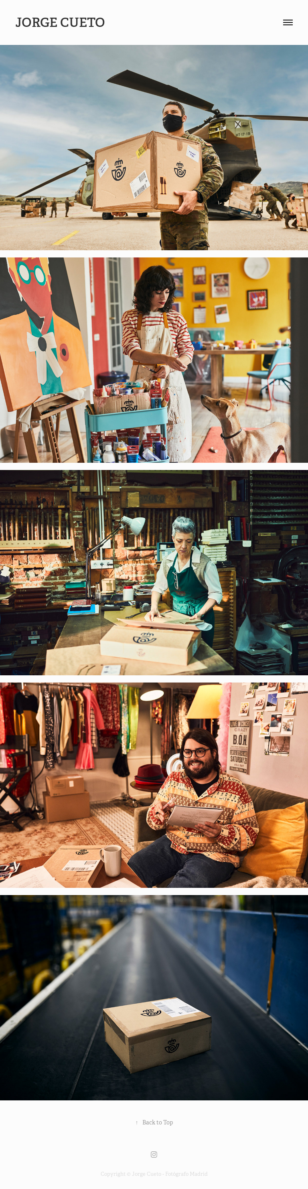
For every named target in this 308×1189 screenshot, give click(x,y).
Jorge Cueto (61, 22)
